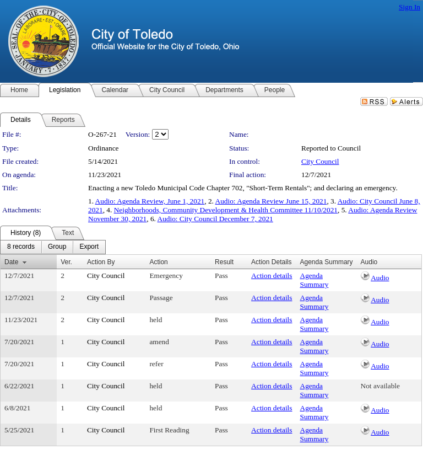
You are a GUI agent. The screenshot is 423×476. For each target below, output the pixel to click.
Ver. (66, 262)
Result (224, 262)
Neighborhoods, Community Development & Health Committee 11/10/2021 (226, 210)
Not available (380, 386)
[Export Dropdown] (89, 247)
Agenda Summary (314, 279)
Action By (101, 262)
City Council (320, 161)
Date (11, 262)
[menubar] (53, 247)
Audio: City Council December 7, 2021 (215, 219)
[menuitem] (21, 247)
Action (158, 262)
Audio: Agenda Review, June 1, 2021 (150, 201)
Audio (380, 278)
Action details (271, 275)
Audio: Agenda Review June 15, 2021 (271, 201)
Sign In (409, 7)
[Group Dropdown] (57, 247)
